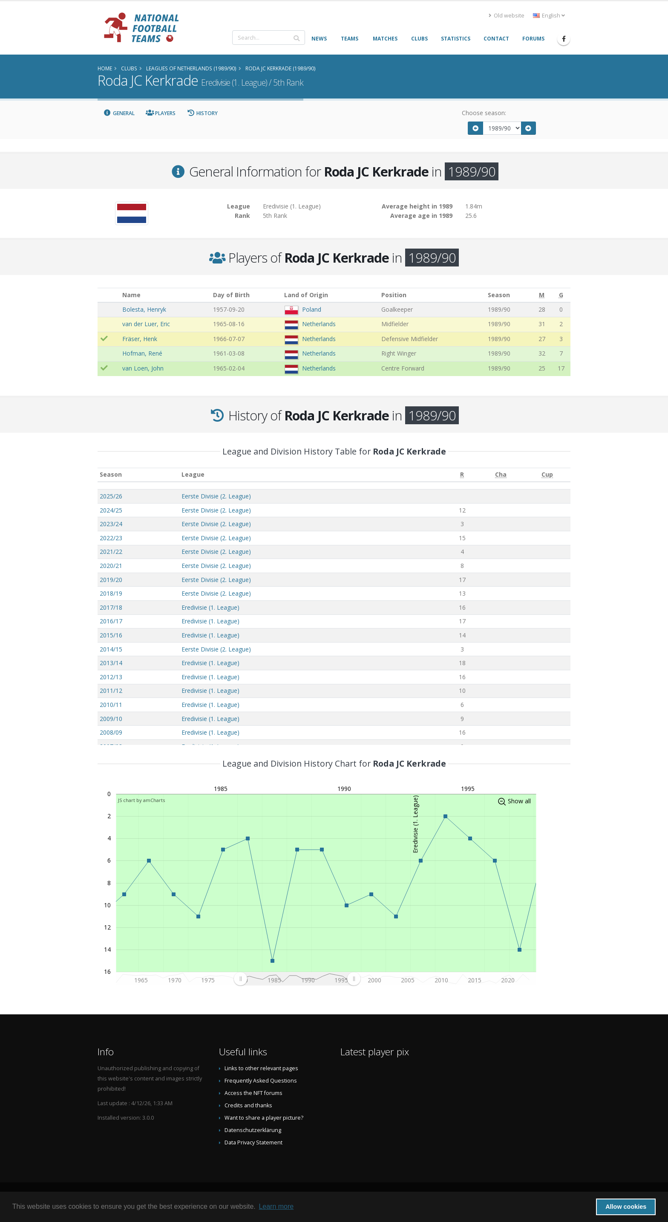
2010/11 (111, 705)
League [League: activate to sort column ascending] (192, 474)
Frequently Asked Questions (261, 1080)
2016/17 (111, 621)
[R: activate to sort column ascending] (462, 475)
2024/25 (111, 510)
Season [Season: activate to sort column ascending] (111, 474)
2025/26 (111, 496)
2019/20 (111, 580)
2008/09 (111, 732)
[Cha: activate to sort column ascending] (501, 475)
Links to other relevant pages (261, 1068)
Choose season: (484, 113)
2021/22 (111, 551)
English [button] (549, 15)
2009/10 (111, 719)
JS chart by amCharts (141, 800)
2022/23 (111, 538)
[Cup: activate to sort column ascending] (547, 475)
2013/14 (111, 663)
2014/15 (111, 649)
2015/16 (111, 635)
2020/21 (111, 566)
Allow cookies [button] (625, 1206)
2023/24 (111, 524)
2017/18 (111, 607)
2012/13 (111, 677)
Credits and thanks (248, 1105)
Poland (311, 309)
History (202, 113)
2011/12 (111, 690)
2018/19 (111, 593)
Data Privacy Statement (253, 1142)
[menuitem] (297, 978)
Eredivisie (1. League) (210, 607)
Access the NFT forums (253, 1093)
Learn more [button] (276, 1206)
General (119, 113)
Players (161, 113)
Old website (506, 15)
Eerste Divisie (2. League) (216, 496)
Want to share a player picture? (264, 1117)
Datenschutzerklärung (253, 1130)
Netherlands (319, 324)
